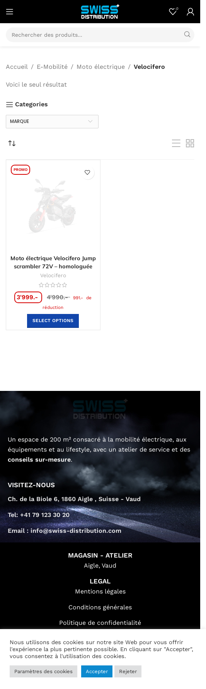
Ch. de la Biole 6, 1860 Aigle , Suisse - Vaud (74, 499)
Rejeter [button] (128, 671)
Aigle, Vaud (100, 565)
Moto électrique (101, 66)
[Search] (100, 34)
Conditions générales (100, 607)
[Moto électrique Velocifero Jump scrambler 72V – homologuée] (53, 207)
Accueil (17, 66)
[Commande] (11, 144)
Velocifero (53, 275)
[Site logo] (100, 11)
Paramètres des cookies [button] (43, 671)
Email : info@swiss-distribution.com (64, 530)
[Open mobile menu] (9, 11)
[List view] (176, 143)
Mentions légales (100, 591)
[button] (53, 321)
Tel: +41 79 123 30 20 (39, 514)
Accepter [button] (97, 671)
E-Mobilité (52, 66)
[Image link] (100, 408)
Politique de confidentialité (100, 622)
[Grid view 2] (190, 143)
